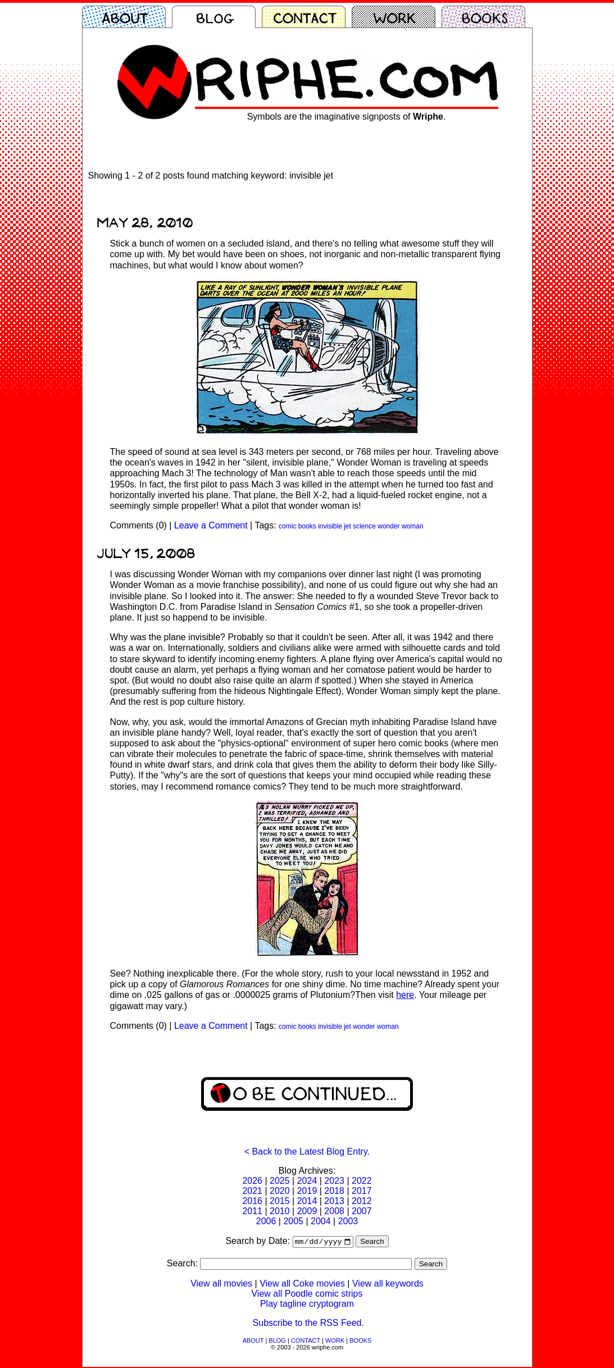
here (405, 995)
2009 (307, 1211)
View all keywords (388, 1284)
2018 (334, 1191)
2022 (362, 1180)
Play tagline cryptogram (307, 1305)
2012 (362, 1201)
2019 (307, 1191)
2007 (362, 1211)
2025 (280, 1180)
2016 (252, 1201)
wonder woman (400, 526)
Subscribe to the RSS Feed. (308, 1324)
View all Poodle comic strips (306, 1294)
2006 (266, 1221)
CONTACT (305, 1341)
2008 (334, 1211)
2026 (252, 1180)
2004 (321, 1221)
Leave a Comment (211, 525)
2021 (252, 1191)
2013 (334, 1201)
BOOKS (360, 1341)
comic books (297, 526)
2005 (293, 1221)
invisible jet (334, 526)
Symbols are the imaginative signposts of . (346, 116)
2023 (334, 1180)
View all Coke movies (302, 1284)
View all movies (221, 1284)
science (364, 526)
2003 (348, 1221)
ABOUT (253, 1341)
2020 (280, 1191)
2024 (307, 1180)
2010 (280, 1211)
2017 (362, 1191)
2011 (252, 1211)
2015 (280, 1201)
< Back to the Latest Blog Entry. (307, 1151)
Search (372, 1242)
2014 (307, 1201)
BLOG (277, 1341)
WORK (334, 1341)
